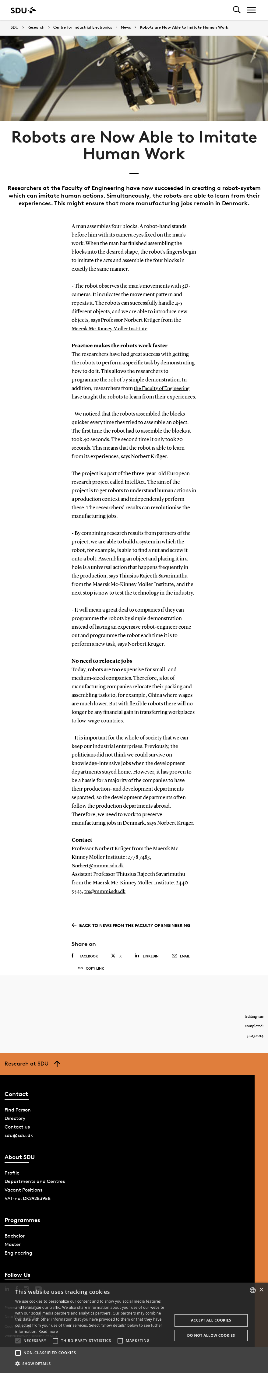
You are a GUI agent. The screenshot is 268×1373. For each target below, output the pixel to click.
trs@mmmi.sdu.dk (105, 891)
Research (35, 27)
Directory (15, 1127)
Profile (12, 1182)
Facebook (85, 955)
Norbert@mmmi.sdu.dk (99, 866)
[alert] (134, 1328)
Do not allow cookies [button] (211, 1335)
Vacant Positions (23, 1199)
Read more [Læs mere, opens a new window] (48, 1331)
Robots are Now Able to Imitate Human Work (184, 27)
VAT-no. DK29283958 (28, 1207)
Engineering (18, 1262)
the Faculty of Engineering (164, 388)
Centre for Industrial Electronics (82, 27)
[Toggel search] (237, 10)
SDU (15, 27)
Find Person (18, 1119)
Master (13, 1253)
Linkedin (147, 955)
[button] (18, 1341)
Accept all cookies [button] (211, 1320)
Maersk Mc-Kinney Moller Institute (112, 329)
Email (181, 955)
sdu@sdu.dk (19, 1144)
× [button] (261, 1290)
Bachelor (15, 1245)
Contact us (17, 1136)
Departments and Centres (35, 1190)
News (126, 27)
